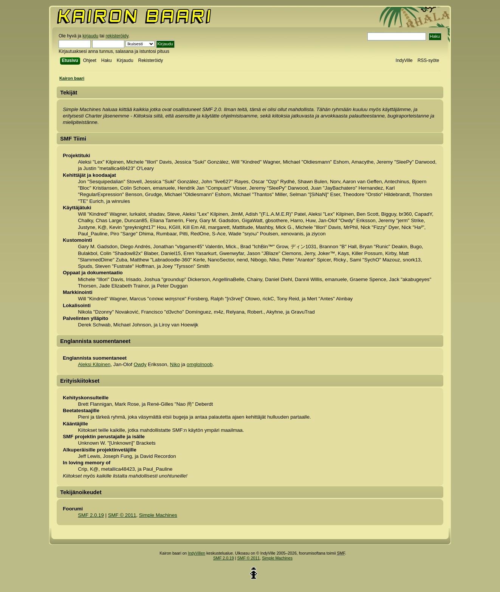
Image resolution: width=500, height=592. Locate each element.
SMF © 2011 (122, 515)
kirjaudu (90, 36)
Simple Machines (158, 515)
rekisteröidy (116, 36)
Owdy (140, 364)
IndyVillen (196, 553)
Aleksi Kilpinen (94, 364)
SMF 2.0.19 (91, 515)
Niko (175, 364)
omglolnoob (200, 364)
